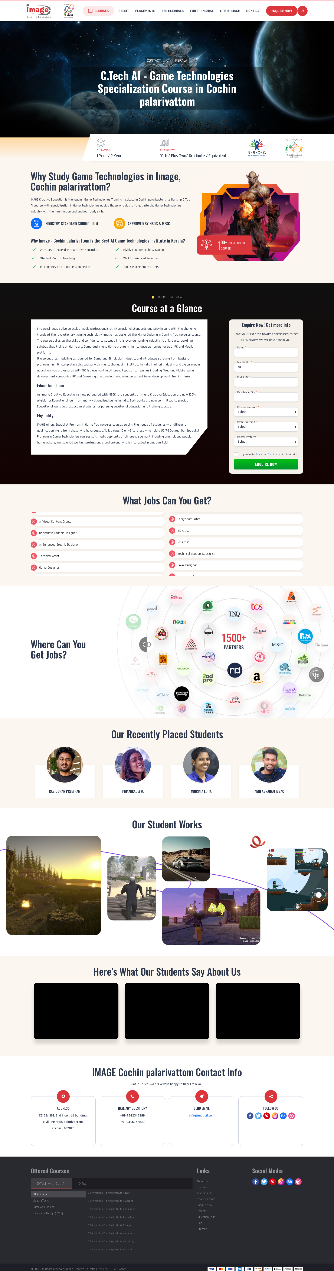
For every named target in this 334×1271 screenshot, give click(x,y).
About (123, 10)
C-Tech (83, 1183)
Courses (102, 10)
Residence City (247, 392)
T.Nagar (110, 1225)
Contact (253, 10)
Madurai (110, 1249)
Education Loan (206, 1217)
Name (242, 348)
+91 (238, 367)
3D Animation (40, 1194)
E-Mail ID (243, 377)
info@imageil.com (201, 1115)
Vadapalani (112, 1233)
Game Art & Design (44, 1207)
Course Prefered (248, 407)
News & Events (206, 1199)
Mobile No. (244, 362)
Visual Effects (41, 1200)
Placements (145, 10)
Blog (199, 1223)
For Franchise (202, 10)
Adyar (109, 1192)
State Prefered (247, 422)
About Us (202, 1181)
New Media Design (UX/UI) (48, 1213)
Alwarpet (110, 1201)
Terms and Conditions (268, 454)
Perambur (111, 1217)
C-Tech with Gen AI (51, 1183)
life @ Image (230, 10)
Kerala (181, 60)
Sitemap (202, 1229)
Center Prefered (248, 437)
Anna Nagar (112, 1209)
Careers (202, 1211)
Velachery (111, 1241)
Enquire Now (281, 10)
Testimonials (173, 10)
